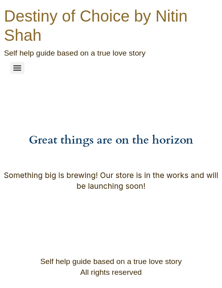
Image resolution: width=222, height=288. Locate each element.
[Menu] (17, 68)
